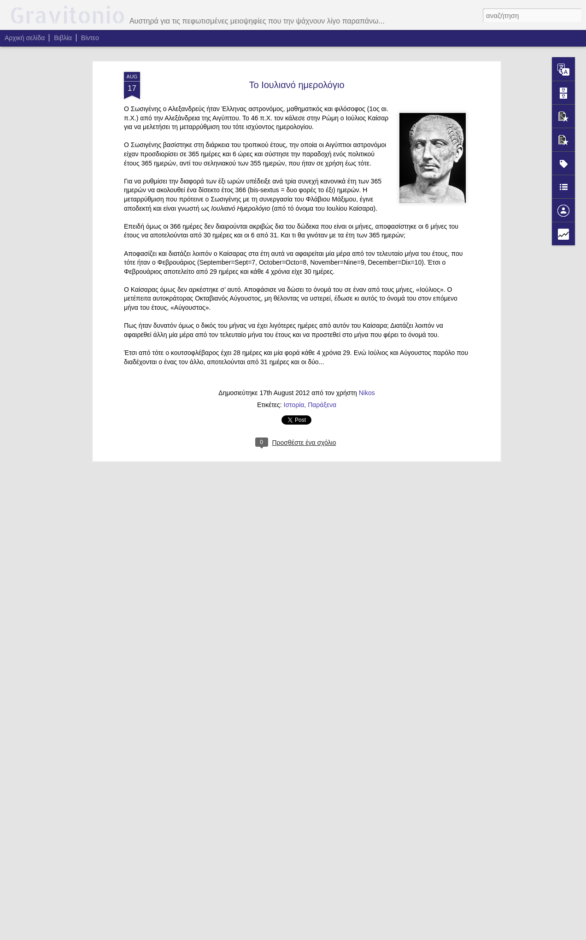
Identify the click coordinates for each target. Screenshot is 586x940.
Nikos (367, 392)
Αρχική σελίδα (25, 37)
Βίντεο (90, 37)
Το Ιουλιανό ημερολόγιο (296, 85)
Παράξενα (322, 404)
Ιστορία (294, 404)
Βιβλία (63, 37)
